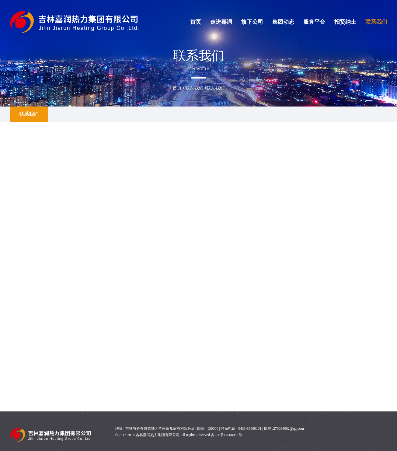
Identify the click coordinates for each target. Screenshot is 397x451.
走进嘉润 (221, 22)
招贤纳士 (345, 22)
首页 (195, 22)
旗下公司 (252, 22)
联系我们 (376, 22)
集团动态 (283, 22)
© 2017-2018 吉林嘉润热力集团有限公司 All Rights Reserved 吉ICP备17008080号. (179, 435)
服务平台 (314, 22)
